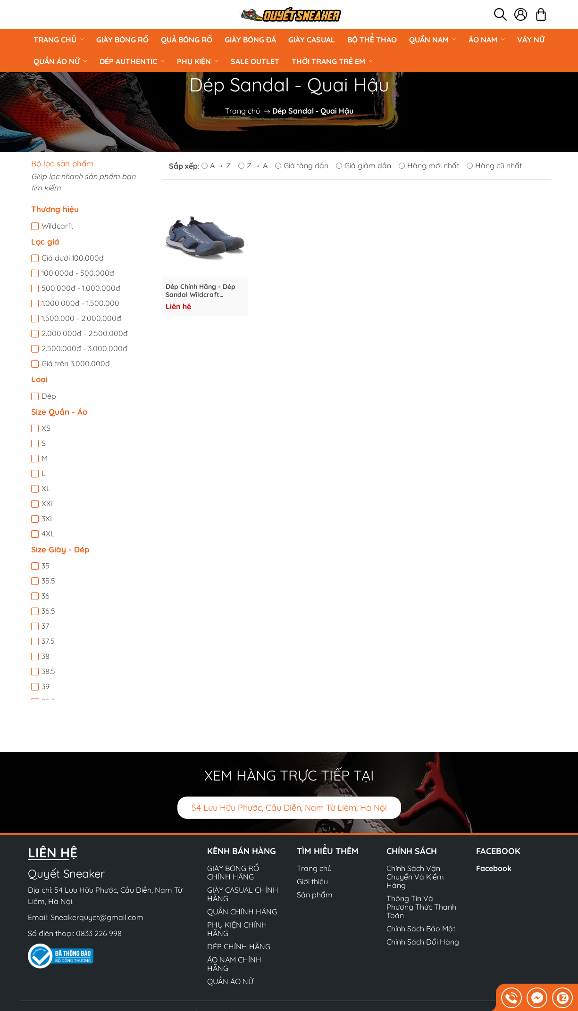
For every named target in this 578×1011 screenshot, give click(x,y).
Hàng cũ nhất (494, 165)
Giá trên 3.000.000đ (76, 363)
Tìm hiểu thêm (328, 851)
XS (46, 428)
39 (46, 686)
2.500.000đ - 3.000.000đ (84, 348)
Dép (49, 396)
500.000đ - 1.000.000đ (81, 288)
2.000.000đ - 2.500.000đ (85, 333)
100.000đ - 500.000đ (78, 273)
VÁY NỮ (530, 39)
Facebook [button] (498, 851)
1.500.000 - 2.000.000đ (81, 318)
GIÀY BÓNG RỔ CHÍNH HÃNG (233, 872)
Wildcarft (57, 225)
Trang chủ (59, 39)
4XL (48, 533)
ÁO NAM (487, 39)
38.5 (48, 671)
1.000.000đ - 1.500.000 (80, 303)
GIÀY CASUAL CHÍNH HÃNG (242, 894)
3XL (48, 518)
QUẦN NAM (432, 39)
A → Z (216, 165)
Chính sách (411, 851)
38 (46, 656)
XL (46, 488)
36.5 (48, 611)
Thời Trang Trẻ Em (332, 61)
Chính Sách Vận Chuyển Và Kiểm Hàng (415, 876)
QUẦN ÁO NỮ (60, 61)
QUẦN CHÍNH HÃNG (242, 911)
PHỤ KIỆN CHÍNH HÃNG (237, 929)
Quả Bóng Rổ (186, 39)
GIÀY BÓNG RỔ (122, 39)
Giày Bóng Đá (250, 39)
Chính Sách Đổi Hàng (422, 941)
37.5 (48, 641)
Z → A (253, 165)
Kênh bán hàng (241, 851)
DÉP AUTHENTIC (132, 61)
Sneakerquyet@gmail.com (96, 917)
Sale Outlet (255, 61)
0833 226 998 (99, 933)
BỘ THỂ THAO (372, 39)
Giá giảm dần (363, 165)
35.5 (48, 580)
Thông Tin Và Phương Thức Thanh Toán (421, 907)
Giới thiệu (312, 881)
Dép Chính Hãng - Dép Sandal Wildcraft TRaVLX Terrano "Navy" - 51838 (204, 291)
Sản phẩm (315, 894)
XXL (48, 503)
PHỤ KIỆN (197, 61)
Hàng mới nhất (429, 165)
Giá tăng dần (301, 165)
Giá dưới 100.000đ (73, 258)
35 (46, 565)
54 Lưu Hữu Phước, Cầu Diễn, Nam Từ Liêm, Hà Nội (289, 807)
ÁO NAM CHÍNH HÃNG (234, 964)
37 (45, 626)
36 (46, 595)
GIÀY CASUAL (311, 39)
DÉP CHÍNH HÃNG (238, 946)
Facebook (493, 868)
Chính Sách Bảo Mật (420, 928)
